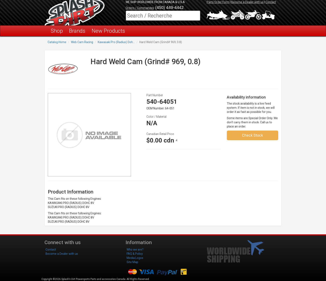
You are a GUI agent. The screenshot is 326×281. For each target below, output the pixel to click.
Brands (77, 31)
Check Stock (252, 135)
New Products (108, 31)
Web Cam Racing (82, 42)
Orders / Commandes (140, 8)
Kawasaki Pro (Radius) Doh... (116, 42)
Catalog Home (57, 42)
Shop (57, 31)
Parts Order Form (218, 2)
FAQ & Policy (135, 253)
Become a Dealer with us (247, 2)
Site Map (132, 262)
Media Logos (135, 258)
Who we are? (135, 249)
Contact (270, 2)
